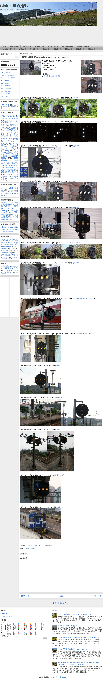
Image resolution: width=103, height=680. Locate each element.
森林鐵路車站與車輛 (83, 46)
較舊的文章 (97, 596)
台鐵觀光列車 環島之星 (9, 172)
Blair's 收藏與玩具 (5, 91)
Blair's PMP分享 (5, 96)
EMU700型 (5, 143)
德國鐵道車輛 (91, 49)
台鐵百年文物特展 (78, 298)
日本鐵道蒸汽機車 (7, 250)
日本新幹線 (12, 248)
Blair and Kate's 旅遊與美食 (8, 77)
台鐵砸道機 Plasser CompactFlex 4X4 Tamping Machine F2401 (79, 637)
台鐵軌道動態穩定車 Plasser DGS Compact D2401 (75, 614)
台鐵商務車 (5, 156)
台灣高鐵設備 (7, 108)
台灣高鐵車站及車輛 (67, 46)
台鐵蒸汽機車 (10, 171)
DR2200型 (10, 121)
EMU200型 (13, 136)
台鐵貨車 (8, 175)
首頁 (4, 46)
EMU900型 (11, 145)
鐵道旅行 (9, 272)
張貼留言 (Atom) (63, 603)
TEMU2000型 (10, 154)
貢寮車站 (58, 429)
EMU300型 (15, 138)
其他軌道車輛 (7, 227)
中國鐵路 (3, 239)
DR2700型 (4, 125)
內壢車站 (76, 181)
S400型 (8, 152)
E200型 (15, 132)
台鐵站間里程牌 (26, 46)
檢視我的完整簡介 (7, 616)
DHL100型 (12, 115)
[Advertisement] (51, 35)
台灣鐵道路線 (5, 266)
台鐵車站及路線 (14, 46)
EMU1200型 (4, 136)
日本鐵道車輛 (34, 49)
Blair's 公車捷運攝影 (6, 88)
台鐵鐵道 (10, 178)
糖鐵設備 (8, 193)
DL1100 (10, 116)
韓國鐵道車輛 (57, 49)
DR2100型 (3, 121)
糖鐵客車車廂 (4, 188)
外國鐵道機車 (5, 241)
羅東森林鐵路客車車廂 (8, 204)
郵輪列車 (9, 270)
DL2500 (5, 118)
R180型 (10, 149)
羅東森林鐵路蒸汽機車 (9, 204)
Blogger (62, 677)
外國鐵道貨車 (9, 244)
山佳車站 (85, 334)
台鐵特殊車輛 (7, 167)
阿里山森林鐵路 (12, 206)
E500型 (3, 135)
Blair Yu (5, 613)
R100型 (12, 148)
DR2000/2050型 (10, 120)
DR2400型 (7, 122)
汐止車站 (58, 475)
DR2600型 (13, 124)
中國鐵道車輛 (45, 49)
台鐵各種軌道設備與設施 (52, 76)
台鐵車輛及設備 (39, 46)
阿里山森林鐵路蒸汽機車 (9, 215)
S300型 (3, 152)
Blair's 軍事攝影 (5, 80)
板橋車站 (76, 122)
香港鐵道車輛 (68, 49)
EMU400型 (7, 140)
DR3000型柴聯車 (9, 129)
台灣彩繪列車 (22, 49)
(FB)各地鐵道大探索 (6, 72)
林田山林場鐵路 (14, 202)
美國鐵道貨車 (14, 257)
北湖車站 (75, 263)
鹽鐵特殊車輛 (10, 231)
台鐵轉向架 (5, 176)
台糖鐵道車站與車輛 (9, 49)
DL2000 (16, 116)
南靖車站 (76, 146)
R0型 (6, 148)
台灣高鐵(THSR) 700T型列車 (68, 626)
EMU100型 (12, 135)
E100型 (9, 132)
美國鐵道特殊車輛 (9, 255)
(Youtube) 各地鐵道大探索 (7, 75)
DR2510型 (4, 124)
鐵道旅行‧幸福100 (53, 46)
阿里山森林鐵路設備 (9, 216)
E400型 (13, 134)
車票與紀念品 (11, 268)
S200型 (14, 151)
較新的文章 (25, 596)
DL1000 (3, 116)
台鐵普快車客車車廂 (10, 165)
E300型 (6, 134)
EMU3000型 (5, 138)
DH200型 (3, 115)
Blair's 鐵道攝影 (14, 6)
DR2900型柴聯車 (13, 127)
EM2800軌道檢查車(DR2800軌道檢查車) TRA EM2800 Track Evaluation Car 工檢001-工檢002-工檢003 (78, 663)
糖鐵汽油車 (11, 190)
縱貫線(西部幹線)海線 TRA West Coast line (72, 649)
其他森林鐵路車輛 (5, 202)
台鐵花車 (3, 169)
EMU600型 (11, 141)
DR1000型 (14, 118)
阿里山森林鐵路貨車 (9, 218)
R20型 (7, 151)
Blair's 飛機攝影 (5, 83)
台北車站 (89, 298)
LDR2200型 (9, 146)
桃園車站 (76, 207)
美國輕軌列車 (7, 254)
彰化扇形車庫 (77, 243)
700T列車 (5, 105)
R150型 (3, 149)
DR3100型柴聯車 (6, 130)
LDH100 (3, 146)
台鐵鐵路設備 (30, 548)
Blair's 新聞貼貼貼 (5, 93)
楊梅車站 (76, 98)
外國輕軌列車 (12, 239)
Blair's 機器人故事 (5, 85)
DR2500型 (14, 122)
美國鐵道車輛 (80, 49)
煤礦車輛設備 (10, 229)
